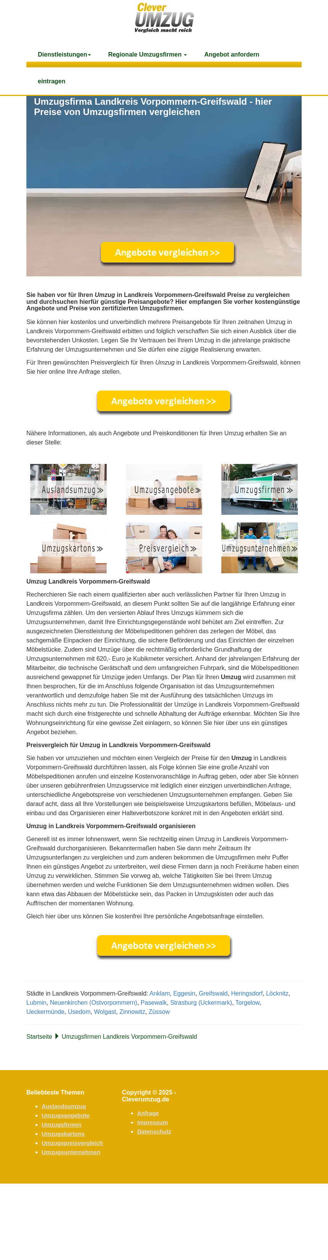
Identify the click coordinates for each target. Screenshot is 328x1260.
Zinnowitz (132, 1012)
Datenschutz (154, 1131)
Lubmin (36, 1002)
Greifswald (213, 993)
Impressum (152, 1122)
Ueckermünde (45, 1012)
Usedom (79, 1012)
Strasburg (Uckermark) (201, 1002)
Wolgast (105, 1012)
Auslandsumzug (64, 1106)
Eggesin (184, 993)
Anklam (159, 993)
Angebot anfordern (231, 54)
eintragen (51, 81)
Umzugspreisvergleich (72, 1143)
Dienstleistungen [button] (64, 54)
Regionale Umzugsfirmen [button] (147, 54)
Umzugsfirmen (61, 1124)
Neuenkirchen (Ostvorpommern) (93, 1002)
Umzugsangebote (65, 1115)
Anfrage (148, 1113)
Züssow (159, 1012)
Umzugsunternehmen (71, 1152)
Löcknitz (277, 993)
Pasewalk (154, 1002)
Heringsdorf (247, 993)
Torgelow (247, 1002)
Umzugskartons (63, 1133)
